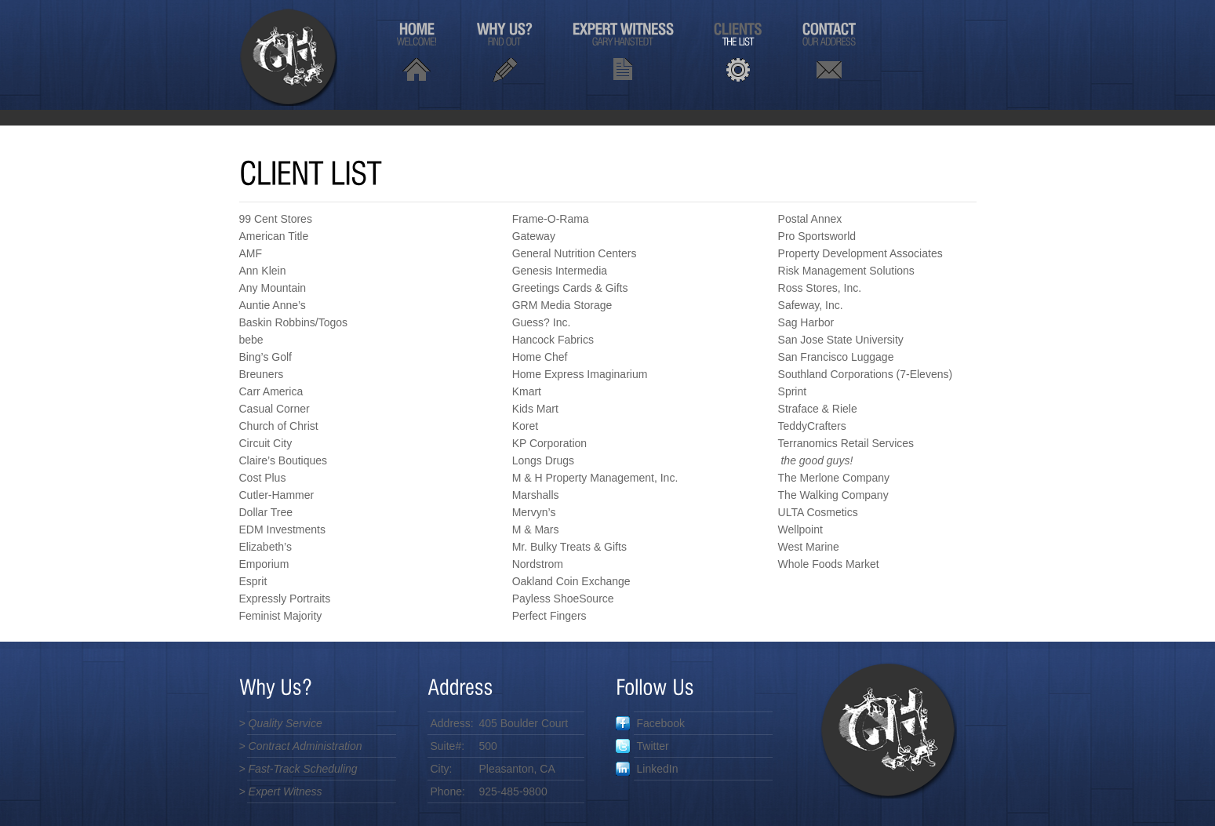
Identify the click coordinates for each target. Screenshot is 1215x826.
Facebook (650, 723)
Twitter (642, 746)
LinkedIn (647, 769)
